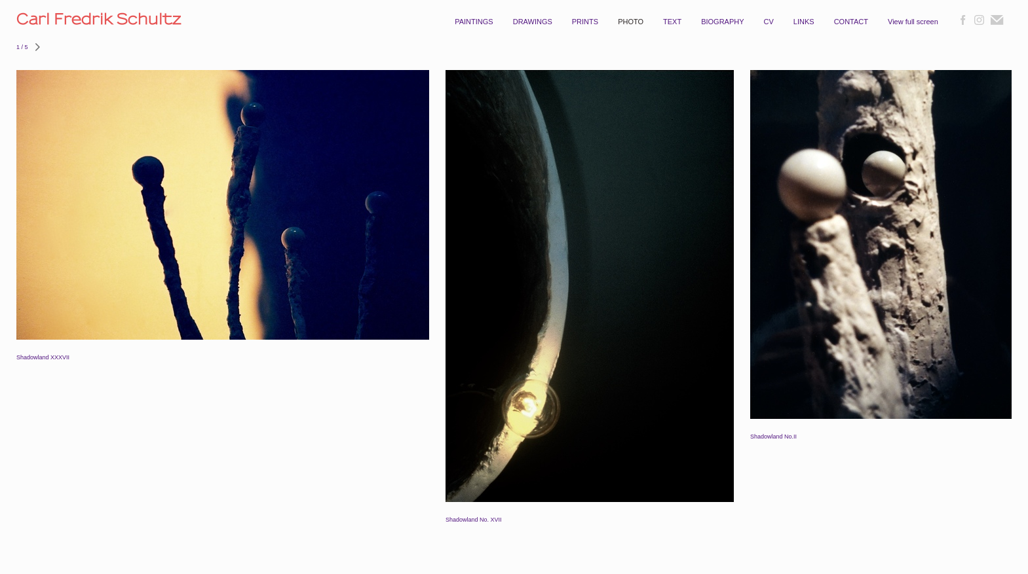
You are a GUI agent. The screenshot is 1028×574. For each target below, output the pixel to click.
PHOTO (630, 22)
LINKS (803, 22)
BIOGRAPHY (722, 22)
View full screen (913, 22)
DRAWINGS (532, 22)
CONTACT (851, 22)
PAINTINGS (474, 22)
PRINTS (585, 22)
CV (769, 22)
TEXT (672, 22)
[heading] (131, 24)
